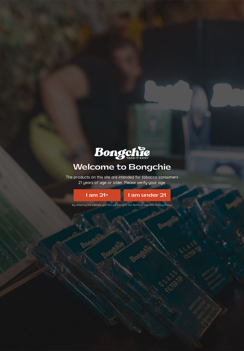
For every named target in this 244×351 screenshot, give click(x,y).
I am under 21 (147, 195)
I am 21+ (97, 195)
